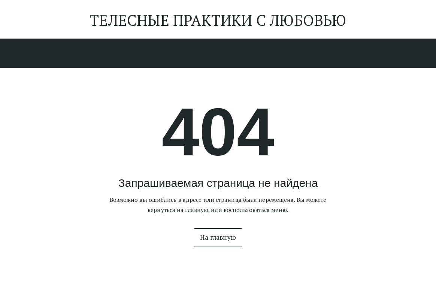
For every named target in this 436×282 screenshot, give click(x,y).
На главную (218, 237)
